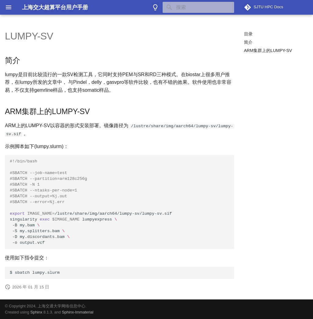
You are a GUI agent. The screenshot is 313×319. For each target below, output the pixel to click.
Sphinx (36, 312)
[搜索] (198, 7)
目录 (248, 34)
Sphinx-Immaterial (77, 312)
